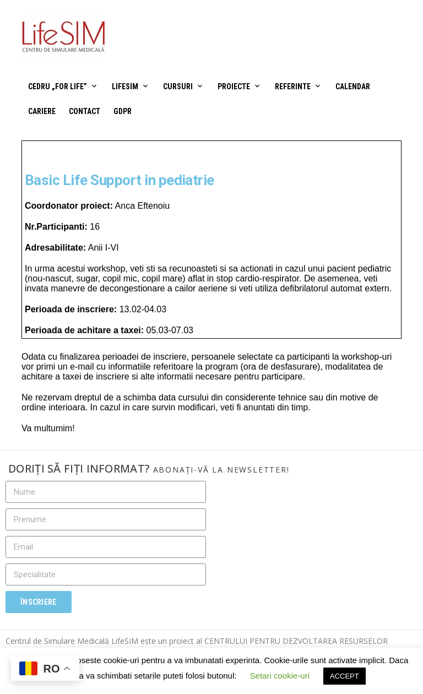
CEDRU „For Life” (57, 86)
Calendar (352, 86)
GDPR (122, 111)
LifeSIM (125, 86)
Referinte (293, 86)
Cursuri (178, 86)
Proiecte (234, 86)
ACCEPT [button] (344, 676)
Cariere (42, 111)
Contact (84, 111)
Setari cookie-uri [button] (280, 675)
